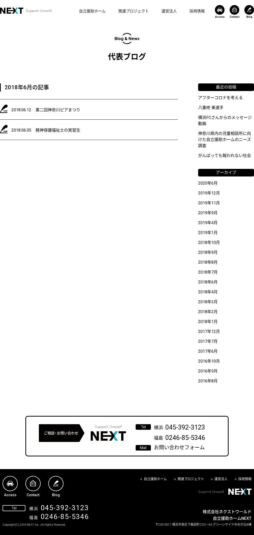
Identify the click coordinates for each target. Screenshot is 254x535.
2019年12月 (209, 193)
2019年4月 (208, 222)
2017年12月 (209, 331)
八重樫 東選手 (211, 107)
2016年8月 (208, 381)
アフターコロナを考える (220, 97)
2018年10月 (209, 242)
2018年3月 (208, 301)
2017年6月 (208, 351)
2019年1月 (208, 232)
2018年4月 (208, 292)
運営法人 (169, 11)
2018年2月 (208, 311)
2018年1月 (208, 321)
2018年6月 (208, 282)
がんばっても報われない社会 (224, 155)
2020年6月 (208, 183)
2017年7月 (208, 341)
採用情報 (197, 11)
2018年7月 (208, 272)
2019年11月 (209, 203)
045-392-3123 (185, 427)
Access (220, 11)
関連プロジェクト (133, 11)
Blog (249, 11)
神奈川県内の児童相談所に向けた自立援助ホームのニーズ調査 (224, 139)
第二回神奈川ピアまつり (58, 110)
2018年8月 (208, 262)
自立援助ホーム (92, 11)
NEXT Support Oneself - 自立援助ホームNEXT (26, 11)
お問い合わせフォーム (179, 447)
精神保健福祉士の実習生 (58, 130)
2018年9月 (208, 252)
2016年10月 (209, 361)
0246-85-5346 (185, 437)
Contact (234, 11)
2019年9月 (208, 212)
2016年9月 (208, 371)
